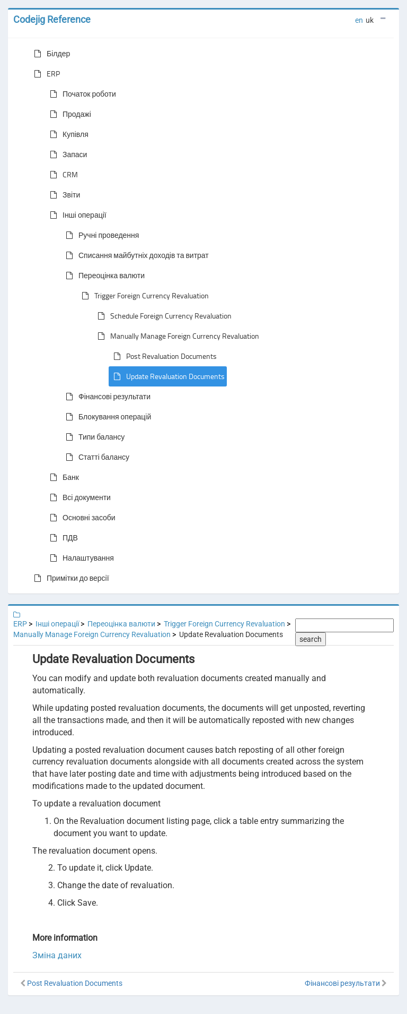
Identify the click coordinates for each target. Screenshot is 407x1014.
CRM (62, 175)
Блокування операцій (106, 417)
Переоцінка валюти (103, 275)
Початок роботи (81, 94)
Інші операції (76, 215)
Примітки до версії (69, 578)
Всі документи (78, 497)
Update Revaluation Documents (167, 376)
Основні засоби (81, 518)
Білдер (50, 54)
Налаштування (80, 558)
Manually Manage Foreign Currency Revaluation (176, 336)
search (310, 639)
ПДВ (62, 538)
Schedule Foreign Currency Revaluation (162, 316)
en (359, 20)
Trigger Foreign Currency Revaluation (143, 296)
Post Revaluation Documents (163, 356)
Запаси (66, 154)
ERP (45, 74)
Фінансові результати (106, 397)
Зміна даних (57, 955)
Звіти (63, 195)
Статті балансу (95, 457)
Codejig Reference (52, 19)
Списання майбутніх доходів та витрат (135, 255)
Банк (62, 477)
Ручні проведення (100, 235)
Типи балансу (93, 437)
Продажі (68, 114)
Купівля (67, 134)
